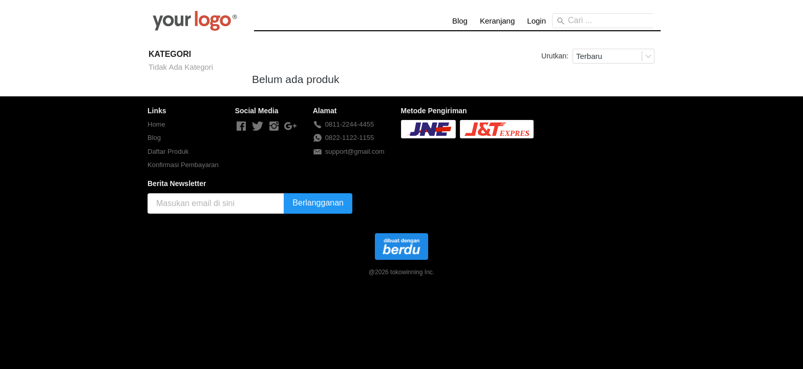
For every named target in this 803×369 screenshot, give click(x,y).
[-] (241, 126)
